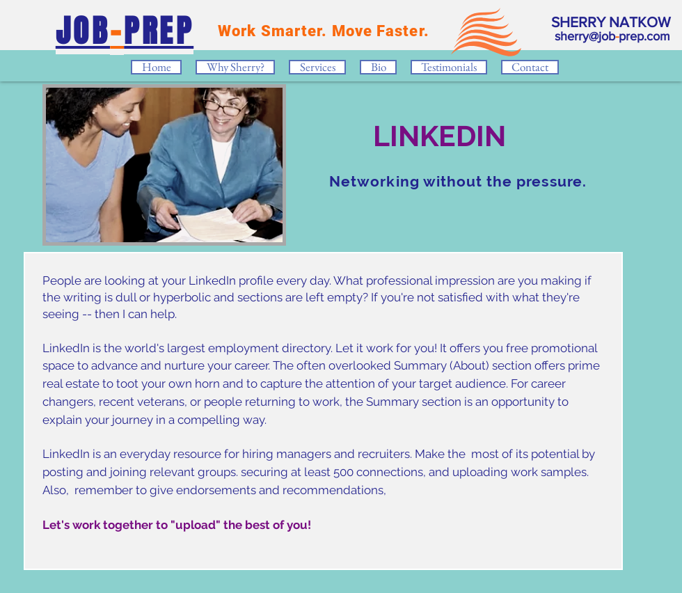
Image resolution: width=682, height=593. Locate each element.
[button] (317, 67)
